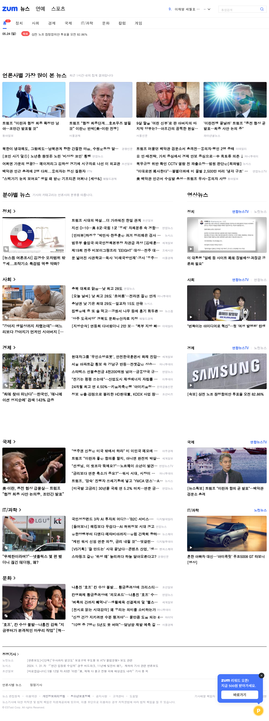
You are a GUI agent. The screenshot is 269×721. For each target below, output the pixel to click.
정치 (19, 23)
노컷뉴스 (260, 211)
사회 (35, 23)
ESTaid (9, 707)
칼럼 (122, 23)
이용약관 (31, 696)
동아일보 (8, 136)
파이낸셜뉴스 (212, 136)
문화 (105, 23)
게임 (138, 23)
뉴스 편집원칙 (11, 696)
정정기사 (9, 654)
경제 (52, 23)
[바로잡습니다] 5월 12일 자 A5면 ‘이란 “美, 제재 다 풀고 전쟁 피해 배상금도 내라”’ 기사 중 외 (87, 671)
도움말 (134, 696)
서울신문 (142, 136)
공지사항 (101, 696)
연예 (40, 9)
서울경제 (74, 136)
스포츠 (58, 9)
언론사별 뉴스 (12, 685)
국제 (68, 23)
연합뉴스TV (240, 211)
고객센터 (118, 696)
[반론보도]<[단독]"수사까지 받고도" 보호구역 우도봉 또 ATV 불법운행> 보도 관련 (79, 660)
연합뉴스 (260, 279)
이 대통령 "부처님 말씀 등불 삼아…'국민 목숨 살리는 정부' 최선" (74, 32)
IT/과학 (87, 23)
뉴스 (25, 9)
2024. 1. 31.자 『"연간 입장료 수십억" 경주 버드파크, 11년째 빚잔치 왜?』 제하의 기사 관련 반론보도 (92, 666)
